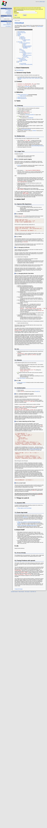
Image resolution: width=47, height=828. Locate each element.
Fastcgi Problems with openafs (26, 64)
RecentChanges (8, 9)
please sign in (42, 1)
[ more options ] (8, 26)
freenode (28, 86)
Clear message (17, 17)
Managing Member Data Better (26, 47)
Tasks (19, 35)
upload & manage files (7, 24)
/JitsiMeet (19, 79)
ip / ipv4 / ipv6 (25, 57)
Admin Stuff (20, 41)
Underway (22, 36)
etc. (21, 49)
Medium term (23, 37)
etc (18, 62)
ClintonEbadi (19, 23)
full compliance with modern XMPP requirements (30, 78)
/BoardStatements (20, 70)
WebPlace (30, 506)
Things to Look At (21, 58)
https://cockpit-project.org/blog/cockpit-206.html (27, 535)
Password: (16, 12)
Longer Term (22, 38)
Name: (15, 11)
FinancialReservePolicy (26, 130)
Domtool (24, 43)
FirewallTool (37, 396)
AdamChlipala (40, 26)
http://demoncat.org (22, 97)
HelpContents (8, 11)
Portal (24, 44)
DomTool (29, 26)
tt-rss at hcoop (23, 63)
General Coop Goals (22, 32)
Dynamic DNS (23, 59)
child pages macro (22, 387)
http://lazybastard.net (22, 98)
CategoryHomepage (19, 600)
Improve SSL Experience (25, 42)
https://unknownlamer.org (23, 95)
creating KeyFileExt (30, 115)
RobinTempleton (22, 383)
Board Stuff (20, 61)
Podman (25, 527)
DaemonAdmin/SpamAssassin (37, 146)
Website (22, 50)
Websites (19, 34)
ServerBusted (30, 118)
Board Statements (21, 31)
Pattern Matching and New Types (27, 56)
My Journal (23, 96)
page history (9, 23)
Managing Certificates (27, 45)
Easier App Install (23, 60)
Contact (19, 33)
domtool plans (23, 52)
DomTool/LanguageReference (36, 457)
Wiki (24, 51)
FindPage (9, 10)
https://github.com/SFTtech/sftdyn (24, 518)
